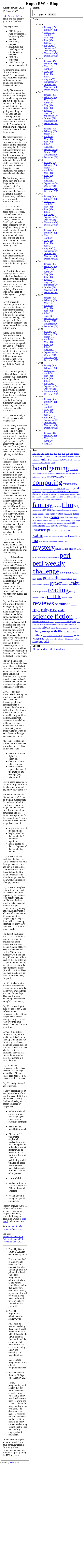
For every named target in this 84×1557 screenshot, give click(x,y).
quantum (65, 584)
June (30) (48, 74)
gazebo (75, 510)
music (66, 541)
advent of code (15, 1226)
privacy (75, 579)
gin (51, 514)
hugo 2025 (67, 523)
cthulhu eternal (36, 492)
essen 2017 (39, 497)
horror (55, 517)
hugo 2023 (53, 523)
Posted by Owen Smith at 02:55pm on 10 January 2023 (18, 1252)
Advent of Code (15, 16)
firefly (77, 506)
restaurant (64, 597)
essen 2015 (73, 494)
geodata (47, 514)
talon (39, 628)
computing (8, 1229)
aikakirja (71, 456)
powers (63, 579)
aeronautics (63, 456)
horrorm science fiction (66, 517)
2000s (67, 454)
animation (36, 460)
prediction (69, 579)
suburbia (66, 624)
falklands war (49, 499)
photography (66, 572)
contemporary (70, 483)
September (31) (51, 48)
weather (47, 639)
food (63, 510)
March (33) (49, 32)
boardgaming (50, 468)
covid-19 (61, 488)
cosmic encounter (48, 489)
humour (48, 526)
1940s (42, 454)
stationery (49, 624)
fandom (55, 499)
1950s (47, 454)
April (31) (48, 35)
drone (45, 494)
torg (72, 632)
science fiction (52, 616)
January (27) (50, 27)
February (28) (50, 63)
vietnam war (69, 636)
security (52, 622)
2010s (71, 454)
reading (58, 590)
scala (61, 610)
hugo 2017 (56, 520)
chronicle (68, 473)
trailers (37, 635)
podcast (75, 573)
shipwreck (57, 622)
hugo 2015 (41, 520)
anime (45, 459)
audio (63, 459)
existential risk (40, 499)
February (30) (50, 30)
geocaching (41, 514)
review (70, 597)
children (58, 473)
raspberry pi (43, 591)
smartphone (71, 622)
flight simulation (56, 510)
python (56, 583)
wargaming (38, 638)
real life (54, 596)
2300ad (76, 454)
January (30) (50, 433)
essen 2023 (67, 497)
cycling (44, 492)
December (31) (51, 56)
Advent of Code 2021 (13, 1241)
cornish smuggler (37, 489)
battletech (42, 463)
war (76, 635)
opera (45, 557)
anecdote (77, 456)
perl (65, 555)
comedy (60, 476)
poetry (34, 579)
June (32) (48, 40)
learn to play (47, 536)
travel (44, 636)
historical (37, 517)
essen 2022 (60, 497)
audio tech (69, 460)
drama (35, 494)
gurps (59, 513)
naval (58, 548)
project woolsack (37, 584)
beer (53, 462)
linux (62, 536)
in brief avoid (58, 525)
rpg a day (73, 605)
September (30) (51, 82)
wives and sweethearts (56, 639)
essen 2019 (53, 497)
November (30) (51, 53)
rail (70, 584)
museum (60, 541)
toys (75, 632)
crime (67, 489)
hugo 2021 (40, 523)
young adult (43, 641)
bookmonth (40, 473)
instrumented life (71, 526)
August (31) (49, 113)
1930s (38, 454)
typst (63, 635)
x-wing (35, 642)
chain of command (49, 473)
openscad (40, 557)
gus (71, 514)
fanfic (60, 499)
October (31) (50, 50)
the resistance (61, 628)
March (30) (49, 269)
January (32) (50, 61)
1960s (51, 454)
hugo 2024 (60, 523)
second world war (40, 621)
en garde (60, 494)
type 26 (48, 636)
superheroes (72, 624)
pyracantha (46, 584)
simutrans (64, 622)
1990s (63, 454)
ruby (45, 609)
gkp (53, 513)
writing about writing (71, 639)
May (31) (48, 37)
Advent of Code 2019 (13, 1236)
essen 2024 (74, 497)
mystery (43, 547)
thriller (59, 631)
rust (53, 609)
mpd (54, 541)
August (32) (49, 45)
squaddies (42, 624)
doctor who (65, 491)
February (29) (50, 97)
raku (75, 583)
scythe (75, 618)
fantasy (42, 504)
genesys (34, 514)
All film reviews (57, 649)
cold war (51, 477)
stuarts (61, 624)
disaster (57, 492)
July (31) (48, 76)
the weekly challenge (72, 628)
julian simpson (55, 531)
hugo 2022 (47, 523)
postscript (17, 1229)
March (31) (49, 66)
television (48, 627)
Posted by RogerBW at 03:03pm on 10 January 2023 (16, 1315)
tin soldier (67, 632)
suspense (35, 628)
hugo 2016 (48, 520)
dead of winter (50, 492)
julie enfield (63, 531)
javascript (41, 529)
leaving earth (55, 536)
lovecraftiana (74, 536)
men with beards (48, 541)
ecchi (49, 494)
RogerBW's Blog (41, 3)
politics (39, 579)
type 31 (53, 636)
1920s (34, 454)
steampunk (55, 624)
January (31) (50, 95)
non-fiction (70, 548)
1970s (55, 454)
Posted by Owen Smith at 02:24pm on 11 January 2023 (18, 1375)
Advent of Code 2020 (13, 1239)
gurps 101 (67, 514)
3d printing (36, 456)
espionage (66, 494)
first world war (36, 510)
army (51, 460)
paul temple (56, 557)
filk (60, 506)
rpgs (36, 609)
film (67, 504)
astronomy (56, 460)
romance (62, 603)
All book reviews (40, 649)
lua (35, 540)
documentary (75, 492)
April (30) (48, 69)
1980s (59, 454)
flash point (46, 510)
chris (63, 473)
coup (55, 489)
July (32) (48, 43)
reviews (43, 603)
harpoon (76, 513)
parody (50, 557)
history (46, 517)
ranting (36, 591)
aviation (75, 460)
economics (54, 494)
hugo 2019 (71, 520)
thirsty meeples (43, 631)
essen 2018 (46, 497)
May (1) (48, 443)
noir (63, 549)
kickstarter (71, 531)
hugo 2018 (64, 520)
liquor (66, 536)
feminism (56, 506)
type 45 (58, 636)
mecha (40, 541)
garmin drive (69, 510)
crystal (74, 488)
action (43, 456)
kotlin (37, 535)
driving (41, 494)
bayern (47, 463)
